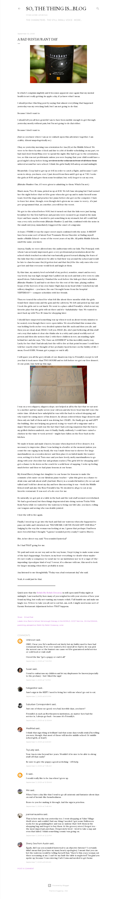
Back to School (34, 621)
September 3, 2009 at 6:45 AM (38, 742)
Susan (29, 669)
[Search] (97, 8)
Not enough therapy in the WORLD (55, 621)
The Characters (35, 20)
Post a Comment (26, 868)
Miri (28, 790)
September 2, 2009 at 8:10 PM (38, 696)
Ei (27, 774)
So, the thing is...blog (56, 8)
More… (78, 20)
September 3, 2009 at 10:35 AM (39, 782)
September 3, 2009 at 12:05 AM (39, 720)
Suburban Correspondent (38, 704)
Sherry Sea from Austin (37, 843)
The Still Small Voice (59, 20)
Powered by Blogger (58, 885)
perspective (31, 625)
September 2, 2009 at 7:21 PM (38, 680)
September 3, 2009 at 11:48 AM (39, 806)
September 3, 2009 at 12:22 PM (39, 835)
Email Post (28, 617)
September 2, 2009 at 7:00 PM (39, 661)
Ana (25, 621)
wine (61, 625)
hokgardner (32, 688)
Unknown (31, 640)
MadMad (30, 728)
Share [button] (20, 617)
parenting (22, 625)
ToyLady (30, 750)
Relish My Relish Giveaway (49, 592)
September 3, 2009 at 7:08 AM (39, 766)
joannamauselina (34, 814)
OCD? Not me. (77, 621)
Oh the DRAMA (90, 621)
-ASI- (66, 891)
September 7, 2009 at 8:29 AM (38, 862)
